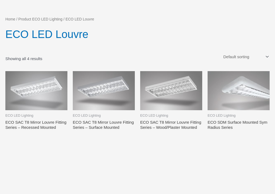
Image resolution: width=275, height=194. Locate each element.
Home (10, 19)
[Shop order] (245, 57)
